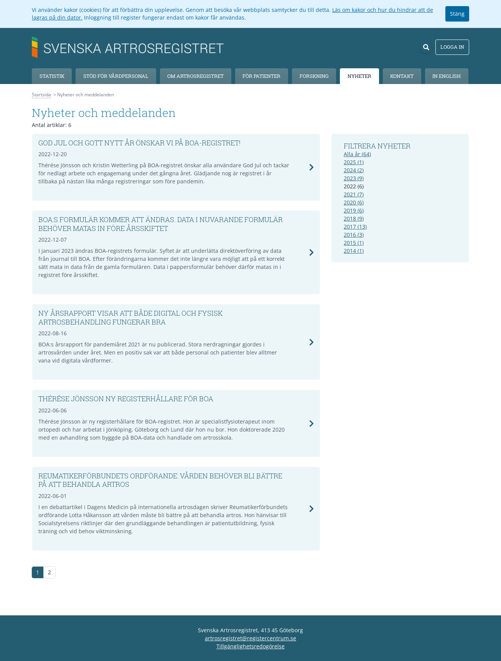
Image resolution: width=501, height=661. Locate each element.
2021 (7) (354, 194)
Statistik (52, 76)
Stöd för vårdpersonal (115, 76)
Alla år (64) (357, 154)
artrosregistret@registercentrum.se (250, 638)
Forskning (314, 76)
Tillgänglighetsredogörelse (250, 646)
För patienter (261, 76)
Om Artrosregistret (195, 76)
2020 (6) (354, 202)
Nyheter (359, 76)
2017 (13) (355, 226)
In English (446, 76)
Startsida (41, 94)
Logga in (452, 46)
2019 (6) (354, 210)
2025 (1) (354, 162)
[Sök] (426, 47)
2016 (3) (354, 234)
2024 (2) (354, 170)
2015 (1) (354, 242)
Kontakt (402, 76)
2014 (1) (354, 250)
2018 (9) (354, 218)
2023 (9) (354, 178)
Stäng (457, 13)
